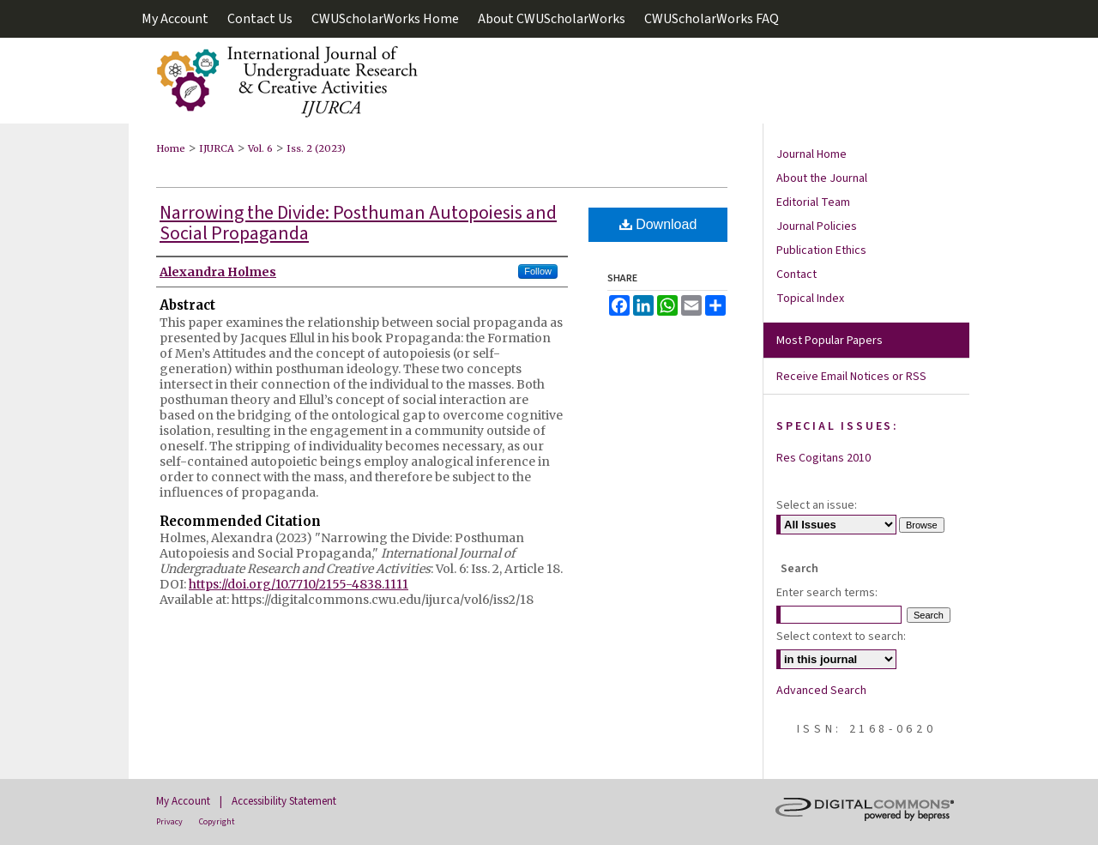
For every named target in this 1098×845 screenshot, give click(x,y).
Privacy (169, 822)
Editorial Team (813, 202)
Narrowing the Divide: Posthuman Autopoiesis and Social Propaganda (358, 223)
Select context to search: (841, 636)
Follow (538, 271)
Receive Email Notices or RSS (851, 376)
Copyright (217, 822)
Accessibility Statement (284, 801)
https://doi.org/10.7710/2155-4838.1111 (298, 584)
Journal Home (811, 154)
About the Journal (821, 178)
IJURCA (216, 148)
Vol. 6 (260, 148)
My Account (183, 801)
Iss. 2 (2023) (316, 148)
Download (658, 224)
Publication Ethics (821, 250)
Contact (796, 274)
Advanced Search (821, 690)
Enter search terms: (827, 592)
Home (170, 148)
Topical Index (810, 298)
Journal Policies (816, 226)
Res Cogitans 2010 (823, 458)
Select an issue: (816, 505)
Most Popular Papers (829, 340)
